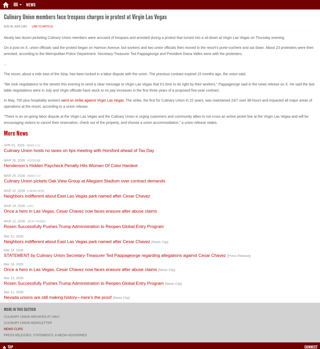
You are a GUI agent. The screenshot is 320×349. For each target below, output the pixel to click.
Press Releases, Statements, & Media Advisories (45, 331)
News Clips (13, 324)
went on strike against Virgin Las (87, 96)
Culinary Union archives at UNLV (32, 312)
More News (16, 129)
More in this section (20, 305)
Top (8, 342)
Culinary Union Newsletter (28, 318)
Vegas (119, 96)
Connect (310, 342)
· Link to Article (40, 22)
